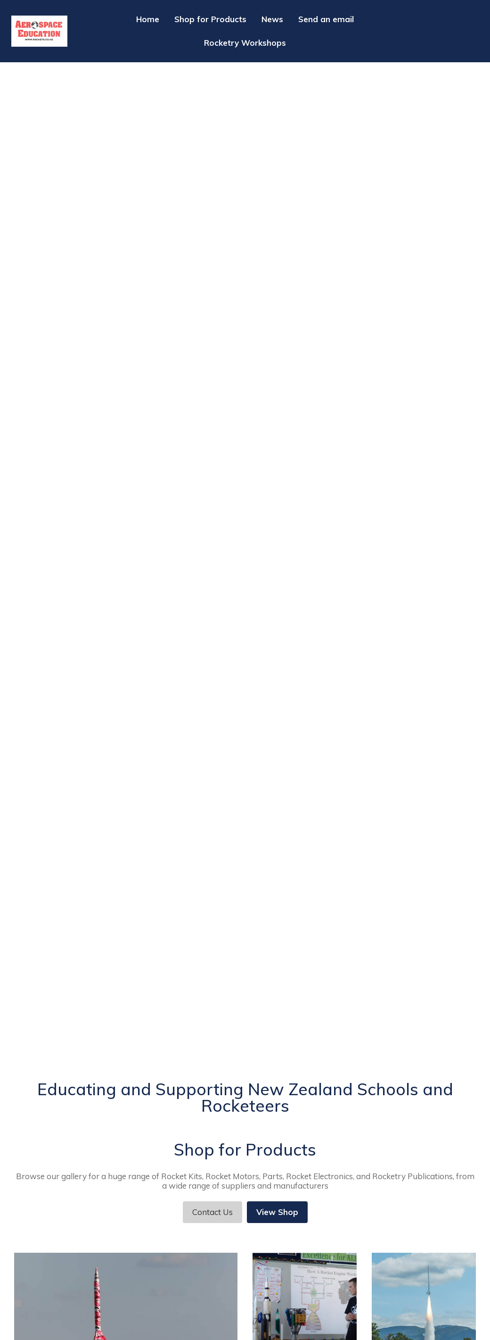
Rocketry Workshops (245, 43)
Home (147, 19)
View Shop (277, 1212)
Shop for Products (210, 19)
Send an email (326, 19)
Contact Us (212, 1212)
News (272, 19)
